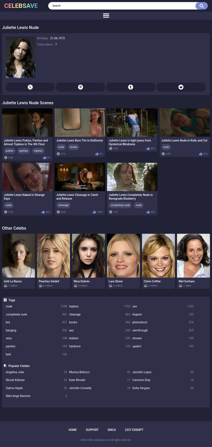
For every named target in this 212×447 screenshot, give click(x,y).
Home (73, 429)
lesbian (99, 338)
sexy (36, 338)
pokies (9, 150)
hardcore (99, 346)
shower (163, 338)
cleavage (99, 314)
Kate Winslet (99, 380)
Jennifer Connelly (99, 388)
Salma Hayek (36, 388)
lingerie (163, 314)
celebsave (21, 5)
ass (99, 330)
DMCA (112, 429)
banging (36, 330)
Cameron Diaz (163, 380)
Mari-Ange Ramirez (36, 396)
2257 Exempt (134, 429)
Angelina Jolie (36, 372)
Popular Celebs (19, 366)
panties (36, 346)
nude (36, 306)
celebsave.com (101, 440)
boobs (99, 322)
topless (99, 306)
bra (36, 322)
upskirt (163, 346)
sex (163, 306)
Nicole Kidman (36, 380)
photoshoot (163, 322)
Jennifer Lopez (163, 372)
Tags (11, 300)
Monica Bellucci (99, 372)
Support (92, 429)
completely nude (36, 314)
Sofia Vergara (163, 388)
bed (36, 354)
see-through (163, 330)
